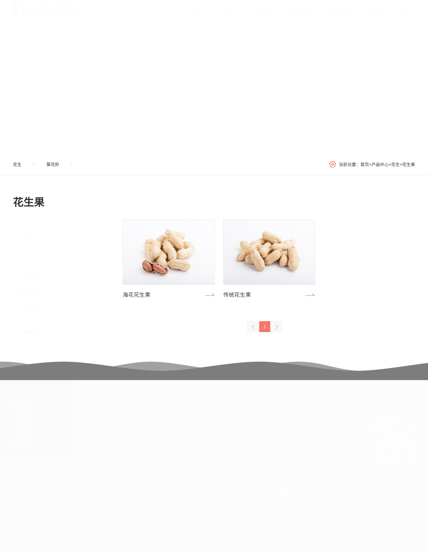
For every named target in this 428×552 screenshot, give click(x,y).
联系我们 (374, 15)
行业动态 (206, 425)
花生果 (408, 164)
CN (405, 15)
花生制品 (31, 308)
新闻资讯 (301, 15)
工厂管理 (21, 425)
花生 (17, 164)
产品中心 (228, 15)
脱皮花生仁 (33, 290)
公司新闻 (206, 415)
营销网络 (338, 15)
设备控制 (145, 425)
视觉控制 (145, 415)
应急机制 (145, 463)
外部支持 (145, 453)
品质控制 (265, 15)
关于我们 (191, 15)
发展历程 (21, 444)
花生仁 (28, 253)
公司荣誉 (21, 434)
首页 (160, 15)
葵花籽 (52, 164)
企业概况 (21, 415)
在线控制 (145, 434)
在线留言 (330, 415)
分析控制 (145, 444)
